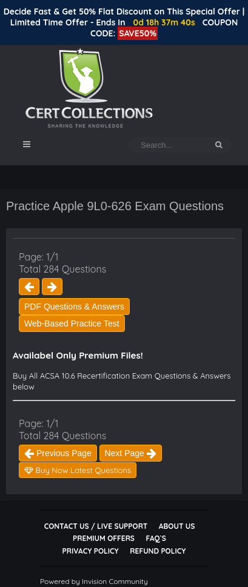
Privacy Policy (90, 550)
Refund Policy (158, 550)
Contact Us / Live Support (96, 526)
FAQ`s (156, 538)
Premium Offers (104, 538)
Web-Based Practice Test (71, 323)
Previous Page (58, 453)
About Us (177, 526)
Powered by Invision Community (94, 581)
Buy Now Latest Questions (77, 470)
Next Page (130, 453)
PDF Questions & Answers (74, 306)
